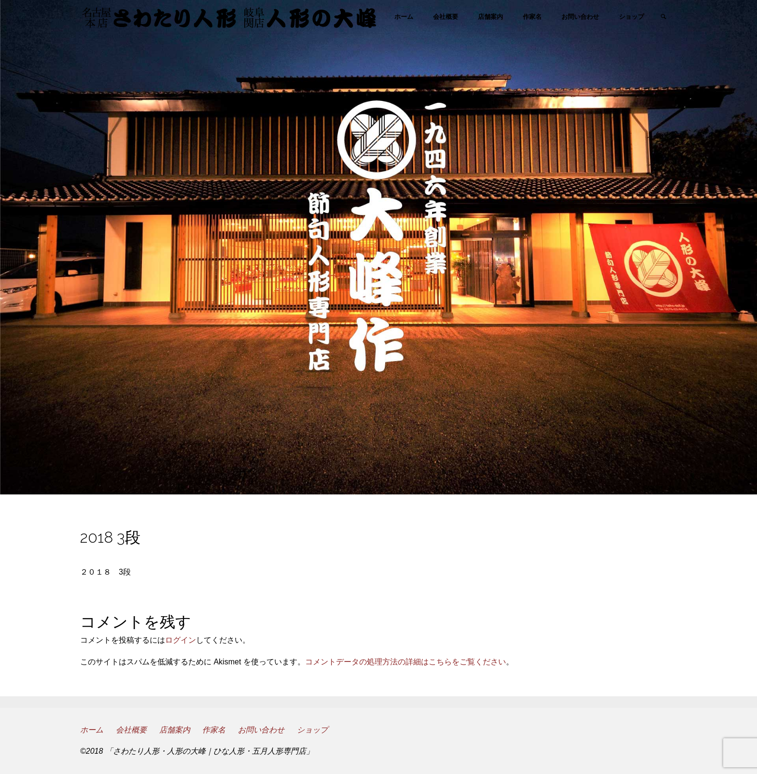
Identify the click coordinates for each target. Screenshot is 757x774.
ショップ (312, 730)
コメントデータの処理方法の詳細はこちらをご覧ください (405, 662)
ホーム (91, 730)
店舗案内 (174, 730)
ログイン (180, 640)
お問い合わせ (261, 730)
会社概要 (131, 730)
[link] (663, 17)
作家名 (213, 730)
